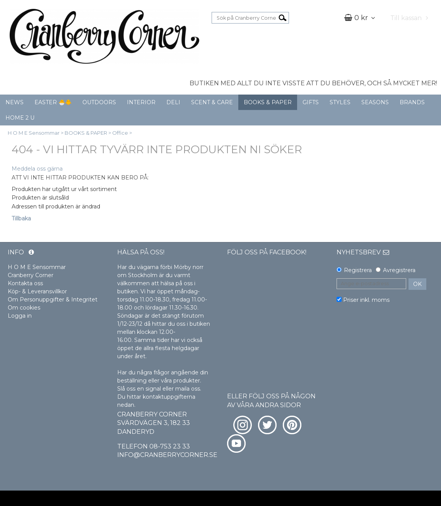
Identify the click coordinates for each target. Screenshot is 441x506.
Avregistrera (399, 270)
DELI (173, 102)
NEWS (14, 102)
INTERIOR (141, 102)
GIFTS (311, 102)
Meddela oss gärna (37, 168)
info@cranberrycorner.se (167, 455)
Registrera (358, 270)
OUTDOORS (99, 102)
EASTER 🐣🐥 (53, 102)
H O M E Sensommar (34, 133)
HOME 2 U (19, 117)
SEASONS (375, 102)
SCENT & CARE (212, 102)
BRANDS (412, 102)
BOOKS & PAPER (268, 102)
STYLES (340, 102)
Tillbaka (21, 218)
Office (120, 133)
